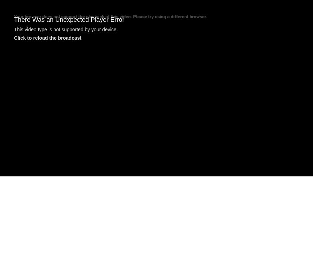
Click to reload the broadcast (47, 38)
